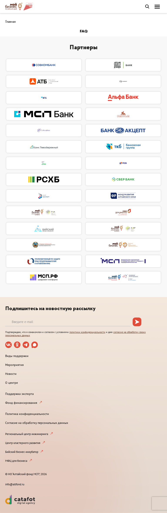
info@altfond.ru (14, 484)
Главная (10, 22)
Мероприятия (14, 365)
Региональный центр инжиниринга (26, 434)
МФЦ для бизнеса (16, 461)
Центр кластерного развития (22, 443)
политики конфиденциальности (87, 332)
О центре (11, 383)
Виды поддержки (16, 356)
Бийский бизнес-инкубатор (21, 452)
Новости (11, 374)
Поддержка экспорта (19, 394)
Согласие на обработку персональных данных (36, 423)
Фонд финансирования (21, 403)
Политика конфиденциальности (27, 414)
